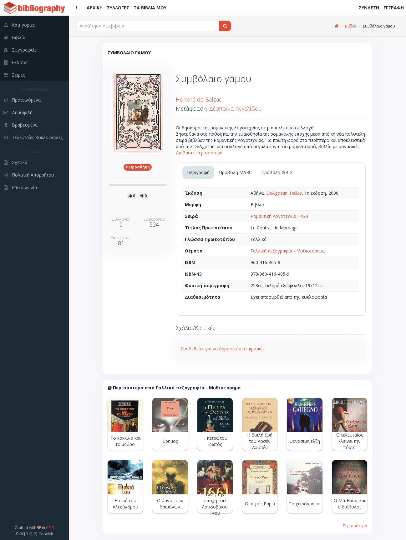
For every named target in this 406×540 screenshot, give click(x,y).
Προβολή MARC (235, 172)
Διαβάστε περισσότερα (199, 153)
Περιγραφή (198, 172)
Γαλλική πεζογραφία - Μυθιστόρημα (288, 251)
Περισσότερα (355, 525)
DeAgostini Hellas (284, 193)
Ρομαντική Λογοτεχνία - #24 (279, 216)
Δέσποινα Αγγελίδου (235, 108)
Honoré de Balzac (199, 99)
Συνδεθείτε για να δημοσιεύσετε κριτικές (222, 349)
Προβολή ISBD (276, 172)
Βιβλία (351, 26)
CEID (50, 527)
